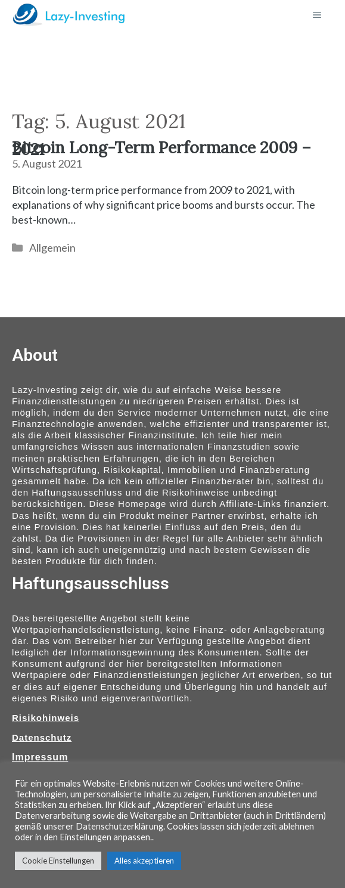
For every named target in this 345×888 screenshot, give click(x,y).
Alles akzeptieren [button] (144, 860)
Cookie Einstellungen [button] (58, 860)
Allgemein (52, 247)
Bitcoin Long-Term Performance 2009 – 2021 (161, 148)
